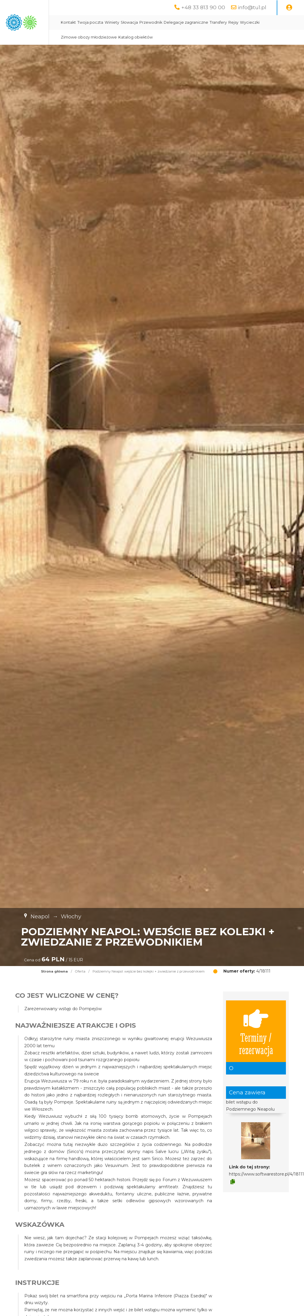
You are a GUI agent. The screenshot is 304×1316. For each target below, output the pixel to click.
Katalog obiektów (215, 37)
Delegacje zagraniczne (244, 22)
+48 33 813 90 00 (203, 7)
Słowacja (187, 22)
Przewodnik (209, 22)
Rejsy (292, 22)
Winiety (170, 22)
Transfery (276, 22)
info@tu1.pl (252, 7)
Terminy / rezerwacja (256, 1031)
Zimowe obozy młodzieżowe (168, 37)
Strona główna (54, 971)
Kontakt (126, 22)
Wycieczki (129, 37)
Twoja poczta (148, 22)
